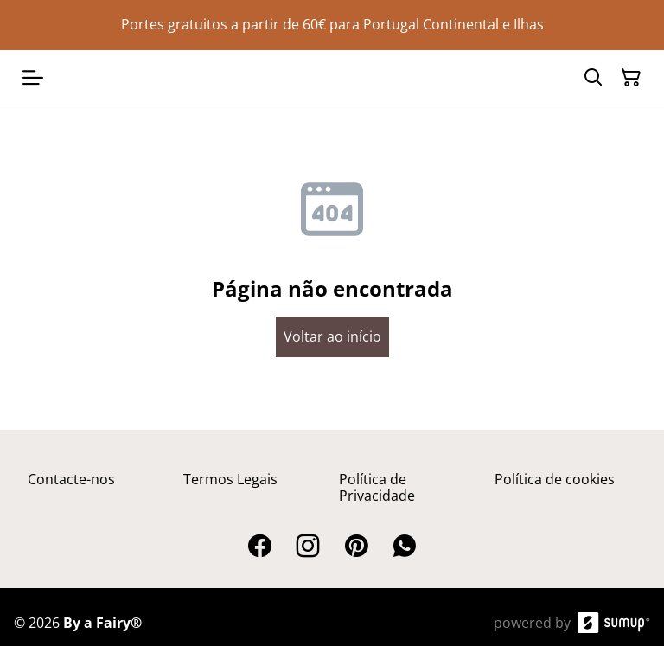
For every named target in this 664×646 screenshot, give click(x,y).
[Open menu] (33, 78)
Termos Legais (230, 479)
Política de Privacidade (377, 487)
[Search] (593, 78)
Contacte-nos (71, 479)
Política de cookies (555, 479)
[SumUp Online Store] (614, 622)
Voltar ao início (332, 336)
